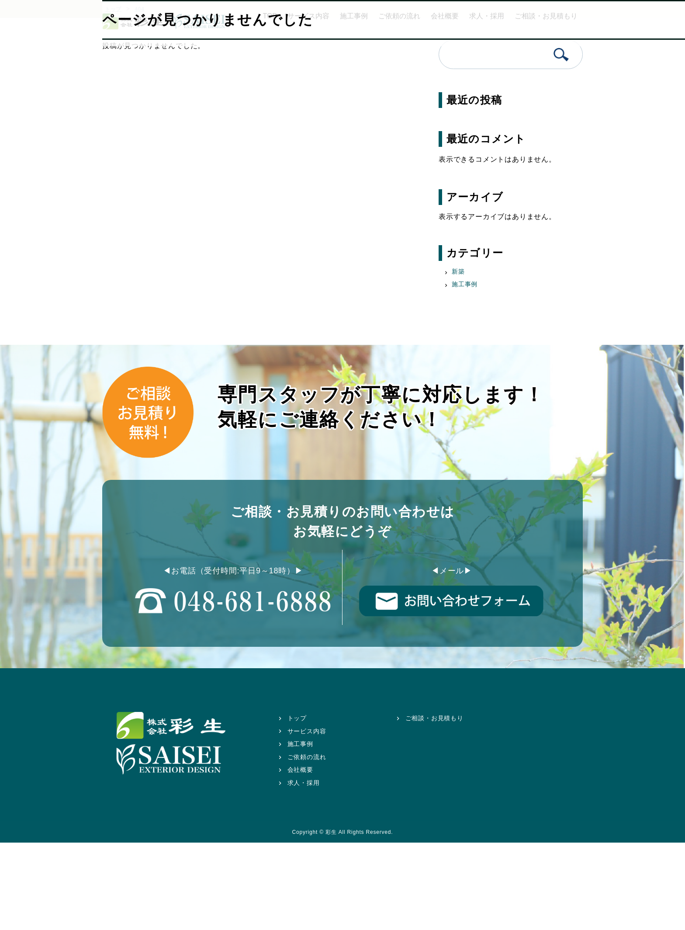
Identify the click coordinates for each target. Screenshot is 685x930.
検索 (561, 54)
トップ (297, 718)
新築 (458, 271)
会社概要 (300, 769)
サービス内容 (306, 731)
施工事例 (464, 284)
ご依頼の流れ (306, 756)
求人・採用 (303, 782)
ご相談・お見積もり (434, 718)
